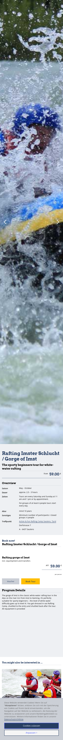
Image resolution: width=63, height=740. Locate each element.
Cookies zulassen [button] (31, 725)
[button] (5, 222)
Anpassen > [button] (31, 732)
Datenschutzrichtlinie (13, 719)
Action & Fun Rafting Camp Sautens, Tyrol (37, 521)
